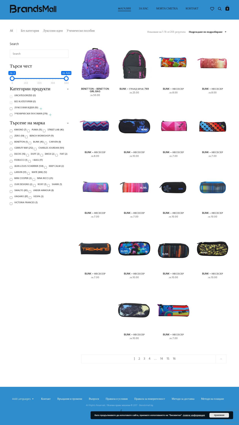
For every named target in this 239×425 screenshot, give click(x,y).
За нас (143, 9)
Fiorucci (20, 163)
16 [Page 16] (174, 358)
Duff (35, 157)
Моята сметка (167, 9)
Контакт (192, 9)
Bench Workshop (42, 139)
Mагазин (124, 9)
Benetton (21, 145)
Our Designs (23, 187)
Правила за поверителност (149, 399)
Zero (19, 139)
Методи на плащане (212, 399)
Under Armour (43, 193)
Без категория (30, 30)
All (11, 30)
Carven (55, 145)
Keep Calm (56, 169)
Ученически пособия (81, 30)
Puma (37, 133)
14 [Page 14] (161, 358)
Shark (57, 187)
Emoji (50, 157)
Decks (19, 157)
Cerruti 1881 (23, 151)
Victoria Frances (26, 206)
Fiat (63, 157)
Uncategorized (25, 98)
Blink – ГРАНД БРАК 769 (134, 89)
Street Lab (55, 133)
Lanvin (20, 175)
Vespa (38, 199)
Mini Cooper (23, 181)
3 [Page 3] (144, 358)
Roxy (42, 187)
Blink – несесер (173, 89)
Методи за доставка (183, 399)
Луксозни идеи (53, 30)
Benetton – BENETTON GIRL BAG (95, 90)
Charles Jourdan (51, 151)
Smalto (21, 193)
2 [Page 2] (139, 358)
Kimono (20, 133)
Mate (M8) (39, 175)
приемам (219, 415)
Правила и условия (117, 399)
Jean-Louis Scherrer (29, 169)
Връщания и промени (69, 399)
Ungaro (21, 199)
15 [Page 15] (168, 358)
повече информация (194, 415)
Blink (38, 145)
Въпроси (94, 399)
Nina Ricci (45, 181)
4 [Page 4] (150, 358)
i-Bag (38, 163)
